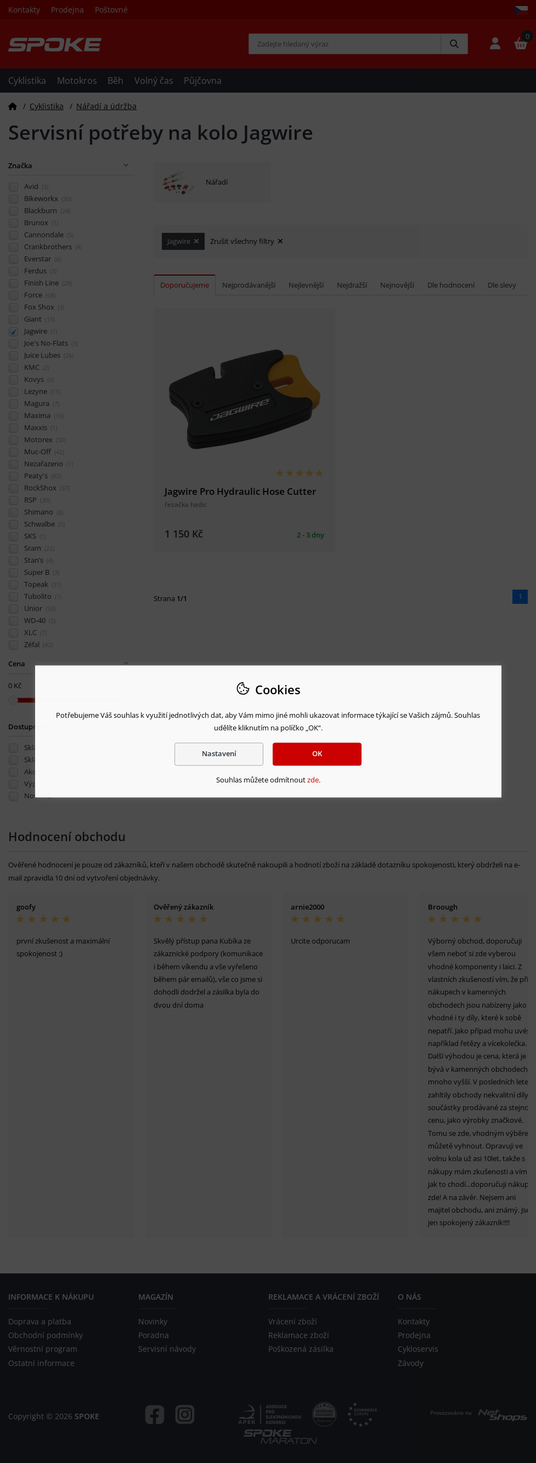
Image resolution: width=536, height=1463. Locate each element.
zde (313, 780)
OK (317, 754)
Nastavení (219, 754)
